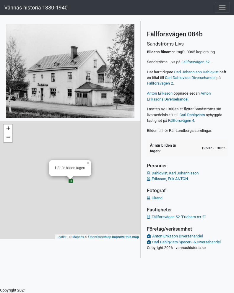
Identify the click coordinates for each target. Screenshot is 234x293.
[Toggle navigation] (222, 7)
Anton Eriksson (160, 93)
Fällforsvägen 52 (196, 62)
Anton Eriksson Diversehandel (177, 236)
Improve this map (125, 237)
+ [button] (8, 128)
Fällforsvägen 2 (160, 83)
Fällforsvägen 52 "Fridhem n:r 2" (179, 217)
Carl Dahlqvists (192, 115)
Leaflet (61, 237)
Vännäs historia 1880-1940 (35, 7)
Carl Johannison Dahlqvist (196, 72)
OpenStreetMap (99, 237)
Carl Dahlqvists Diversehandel (190, 77)
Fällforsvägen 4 (181, 120)
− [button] (8, 137)
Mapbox (78, 237)
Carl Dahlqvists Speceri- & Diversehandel (186, 242)
